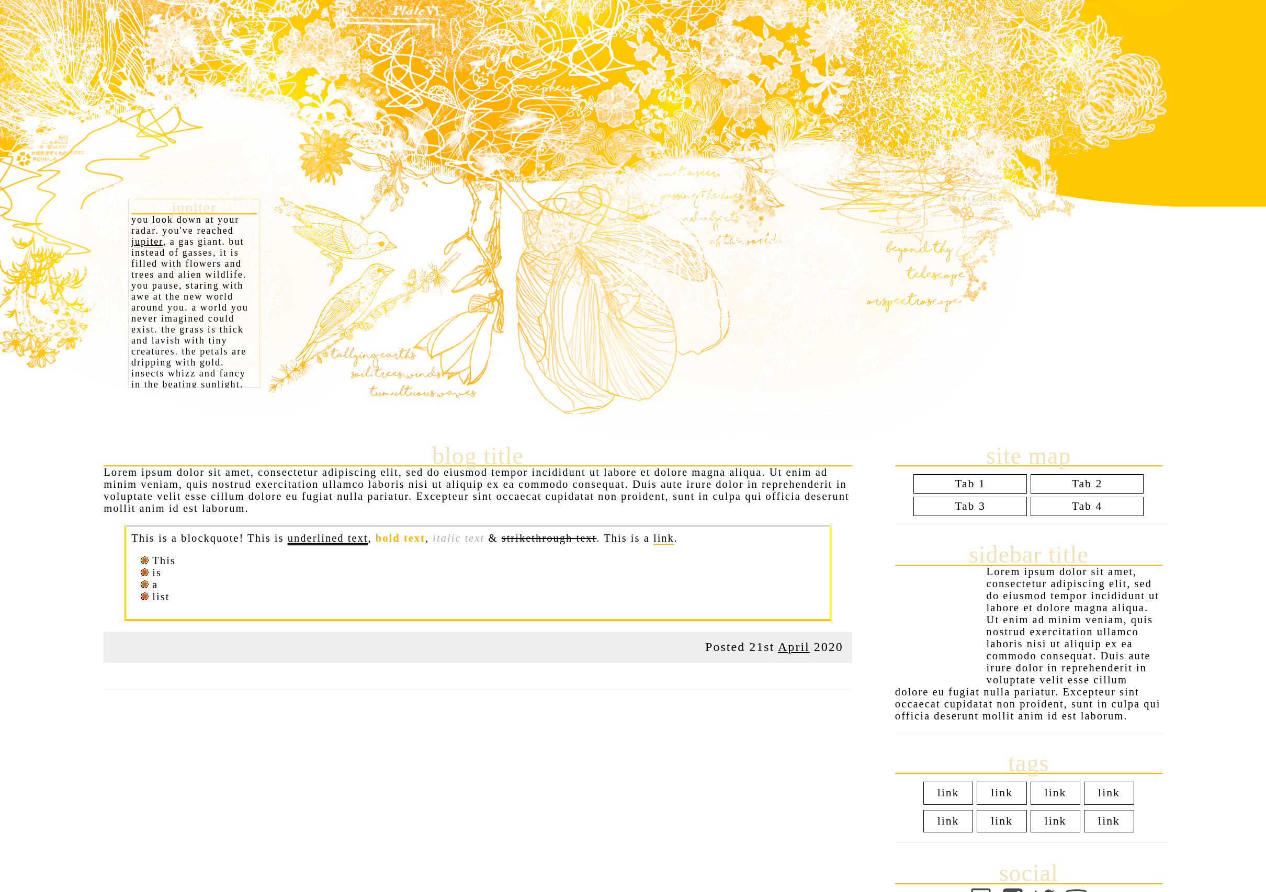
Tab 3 (970, 506)
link (663, 538)
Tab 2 (1087, 483)
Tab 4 (1087, 506)
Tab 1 (970, 483)
